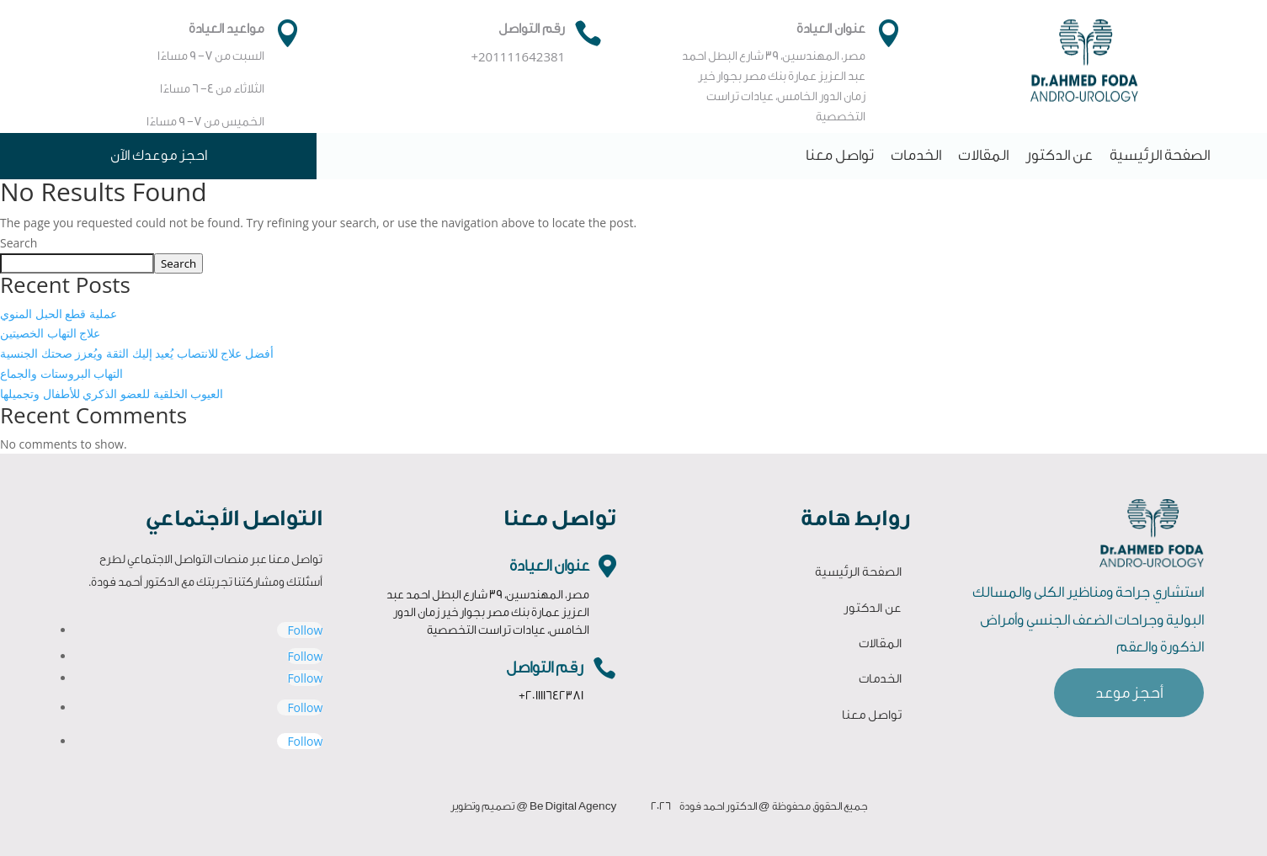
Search (18, 243)
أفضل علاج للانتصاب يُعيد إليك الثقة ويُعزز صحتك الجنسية (137, 353)
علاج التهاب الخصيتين (50, 333)
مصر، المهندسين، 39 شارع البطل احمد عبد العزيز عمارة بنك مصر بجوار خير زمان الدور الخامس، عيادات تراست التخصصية (487, 612)
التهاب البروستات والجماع (61, 373)
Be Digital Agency (573, 806)
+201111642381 (551, 696)
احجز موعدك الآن (158, 155)
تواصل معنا (840, 155)
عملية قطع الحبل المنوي (58, 314)
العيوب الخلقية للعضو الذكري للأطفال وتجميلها (111, 393)
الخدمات (916, 155)
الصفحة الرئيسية (1160, 155)
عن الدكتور (1059, 155)
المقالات (983, 155)
